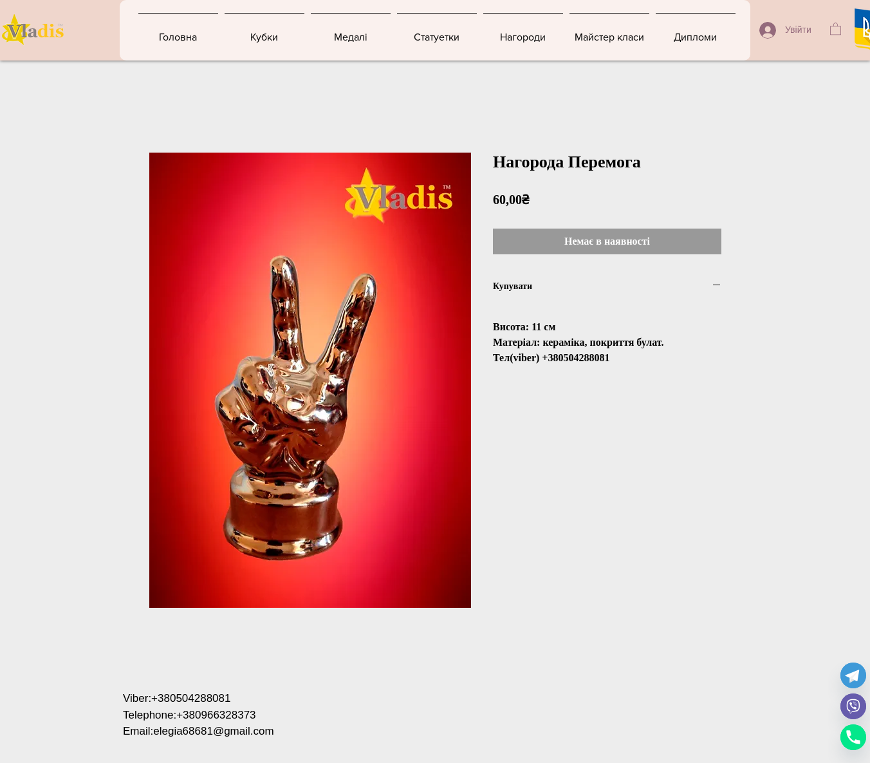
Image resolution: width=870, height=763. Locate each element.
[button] (835, 28)
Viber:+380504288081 (177, 698)
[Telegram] (853, 675)
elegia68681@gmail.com (213, 731)
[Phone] (853, 737)
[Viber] (853, 706)
